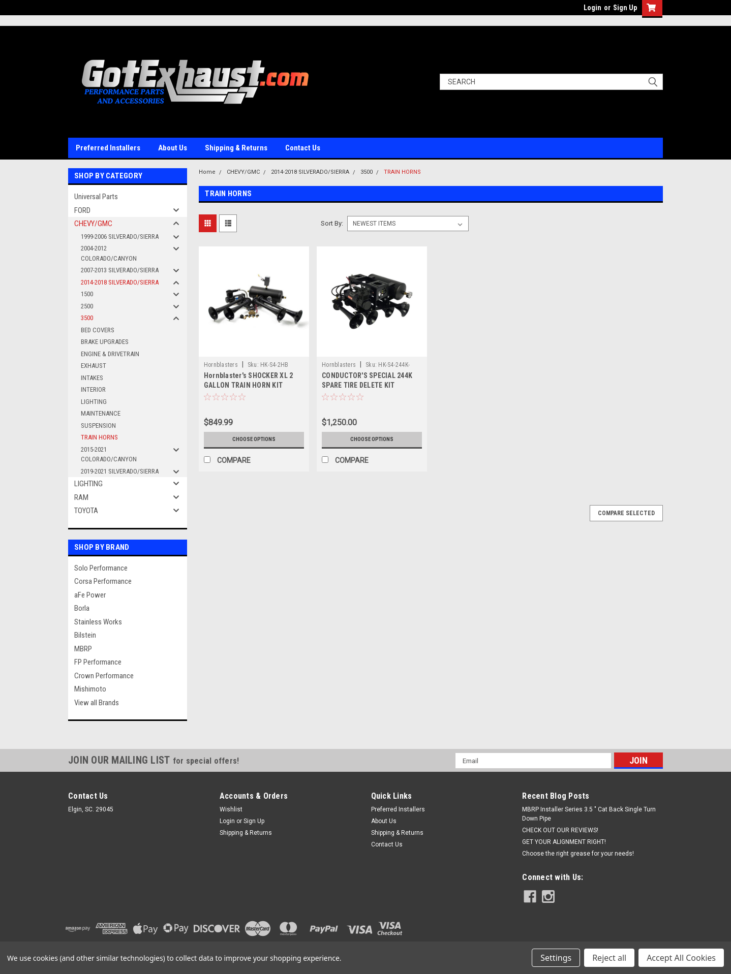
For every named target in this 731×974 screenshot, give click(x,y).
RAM (81, 497)
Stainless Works (98, 621)
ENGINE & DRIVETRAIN (110, 354)
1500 (87, 294)
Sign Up (625, 8)
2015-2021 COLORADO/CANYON (109, 454)
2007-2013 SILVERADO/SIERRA (120, 270)
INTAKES (92, 378)
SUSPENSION (98, 425)
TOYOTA (86, 510)
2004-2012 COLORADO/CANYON (109, 253)
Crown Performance (104, 675)
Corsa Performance (103, 581)
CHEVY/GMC (93, 223)
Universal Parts (96, 196)
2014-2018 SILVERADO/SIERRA (120, 282)
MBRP (83, 648)
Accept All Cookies (681, 957)
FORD (82, 210)
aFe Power (90, 595)
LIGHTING (94, 401)
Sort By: (332, 223)
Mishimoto (90, 689)
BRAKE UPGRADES (105, 341)
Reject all (609, 957)
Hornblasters (221, 364)
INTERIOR (93, 389)
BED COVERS (97, 330)
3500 (87, 318)
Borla (81, 608)
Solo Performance (101, 568)
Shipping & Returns (236, 147)
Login (592, 8)
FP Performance (97, 662)
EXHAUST (93, 365)
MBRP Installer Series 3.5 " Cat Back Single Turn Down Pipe (589, 814)
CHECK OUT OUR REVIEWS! (560, 830)
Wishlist (231, 809)
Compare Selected (626, 513)
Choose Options (253, 439)
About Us (172, 147)
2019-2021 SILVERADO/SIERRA (120, 471)
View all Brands (96, 702)
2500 (87, 306)
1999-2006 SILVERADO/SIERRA (120, 236)
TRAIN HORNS (99, 437)
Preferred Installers (108, 147)
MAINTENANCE (100, 413)
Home (207, 172)
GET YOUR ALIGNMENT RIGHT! (564, 841)
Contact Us (302, 147)
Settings (555, 957)
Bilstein (85, 635)
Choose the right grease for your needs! (578, 853)
